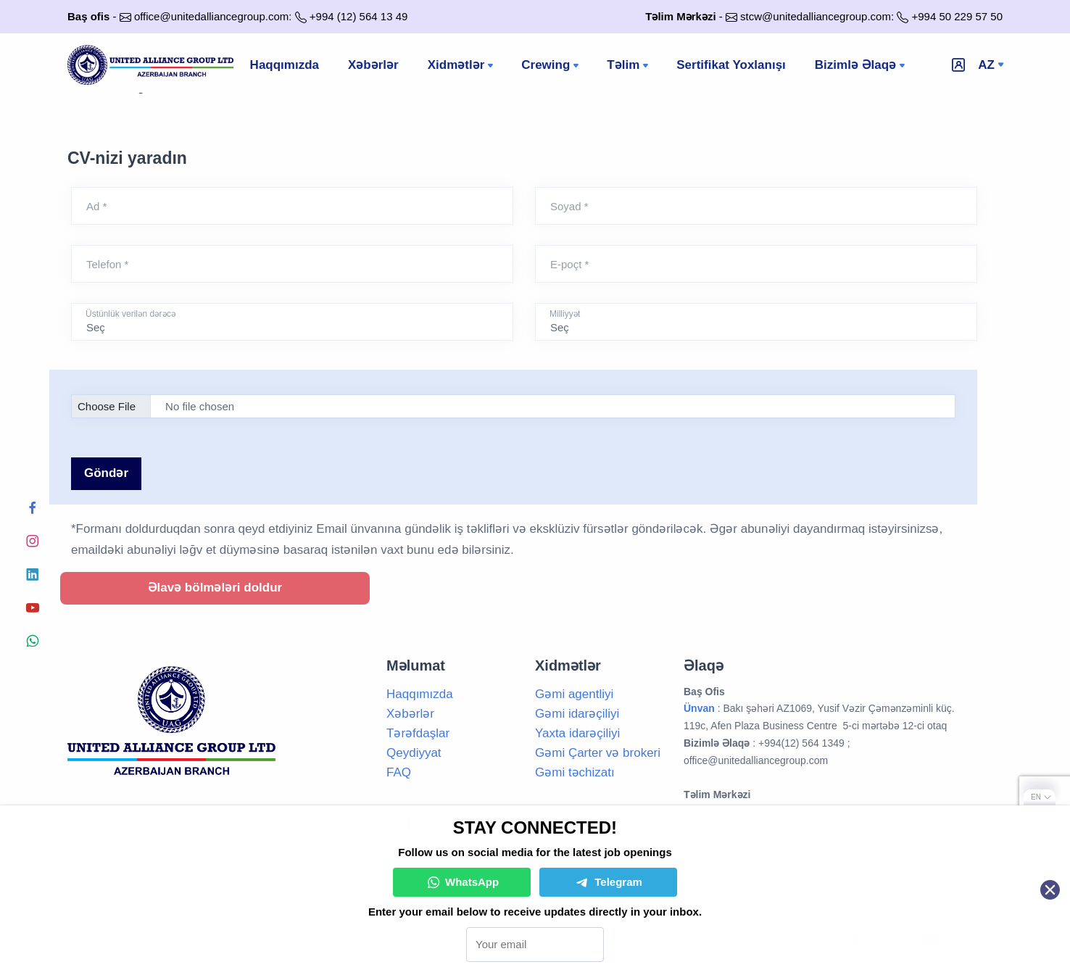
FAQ (398, 772)
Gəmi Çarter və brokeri (597, 753)
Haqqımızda (284, 65)
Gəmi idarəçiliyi (577, 714)
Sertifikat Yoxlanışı (731, 65)
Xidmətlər (462, 66)
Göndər (106, 473)
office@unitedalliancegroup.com (211, 16)
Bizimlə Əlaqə (861, 66)
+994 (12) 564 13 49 (359, 16)
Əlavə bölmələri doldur (215, 587)
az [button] (986, 65)
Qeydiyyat (413, 753)
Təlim (629, 66)
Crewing (551, 66)
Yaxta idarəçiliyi (577, 733)
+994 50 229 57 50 (957, 16)
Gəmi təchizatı (575, 772)
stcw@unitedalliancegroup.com (815, 16)
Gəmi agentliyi (574, 694)
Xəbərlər (373, 65)
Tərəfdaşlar (417, 733)
